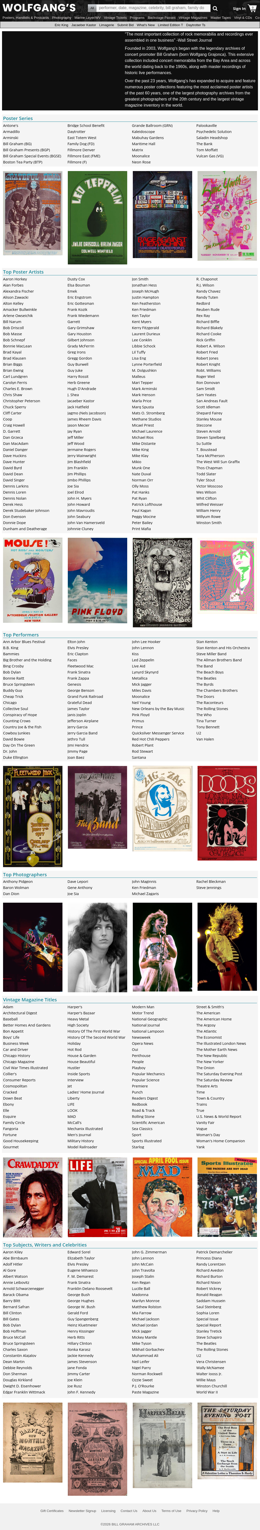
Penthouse (141, 1055)
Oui (135, 1049)
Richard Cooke (208, 333)
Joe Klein (75, 1379)
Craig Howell (14, 425)
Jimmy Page (78, 751)
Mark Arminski (144, 388)
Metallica (140, 678)
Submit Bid (125, 25)
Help (216, 1511)
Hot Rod (75, 1049)
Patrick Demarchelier (214, 1251)
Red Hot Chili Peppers (151, 739)
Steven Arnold (208, 431)
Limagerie (106, 25)
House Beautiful (81, 1061)
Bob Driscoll (13, 327)
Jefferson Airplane (83, 720)
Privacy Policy (196, 1511)
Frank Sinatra (79, 672)
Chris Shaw (12, 394)
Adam (8, 1006)
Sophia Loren (207, 1312)
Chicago (10, 702)
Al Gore (9, 1270)
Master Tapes (220, 18)
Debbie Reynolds (17, 1367)
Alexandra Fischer (18, 291)
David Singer (14, 479)
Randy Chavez (208, 291)
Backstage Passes (162, 18)
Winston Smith (209, 522)
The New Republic (211, 1055)
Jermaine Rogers (82, 449)
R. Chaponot (207, 278)
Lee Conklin (142, 339)
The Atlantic (206, 1031)
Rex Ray (203, 315)
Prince (137, 726)
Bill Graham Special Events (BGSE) (32, 155)
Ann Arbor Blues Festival (24, 641)
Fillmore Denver (81, 149)
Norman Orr (142, 479)
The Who (204, 714)
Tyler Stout (205, 479)
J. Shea (73, 394)
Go (215, 8)
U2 (198, 732)
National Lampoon (148, 1031)
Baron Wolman (16, 887)
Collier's (10, 1073)
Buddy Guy (12, 690)
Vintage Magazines (193, 18)
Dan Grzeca (13, 437)
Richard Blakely (209, 327)
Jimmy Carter (79, 1373)
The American (208, 1012)
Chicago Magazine (18, 1061)
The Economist (209, 1037)
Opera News (142, 1043)
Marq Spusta (143, 406)
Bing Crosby (13, 665)
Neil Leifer (141, 1361)
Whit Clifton (206, 498)
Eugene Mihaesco (83, 1270)
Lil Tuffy (138, 352)
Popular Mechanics (148, 1073)
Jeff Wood (76, 443)
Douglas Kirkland (17, 1379)
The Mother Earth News (216, 1049)
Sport (136, 1134)
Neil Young (141, 702)
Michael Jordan (145, 1324)
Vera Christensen (211, 1361)
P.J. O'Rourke (143, 1385)
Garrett (74, 321)
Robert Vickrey (208, 1288)
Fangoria (10, 1128)
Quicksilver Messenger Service (158, 732)
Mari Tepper (142, 382)
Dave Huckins (14, 455)
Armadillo (11, 131)
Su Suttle (204, 443)
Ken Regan (141, 1282)
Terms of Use (171, 1511)
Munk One (141, 467)
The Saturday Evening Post (219, 1073)
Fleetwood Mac (81, 665)
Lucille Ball (141, 1288)
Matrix (137, 149)
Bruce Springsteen (19, 684)
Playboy (138, 1067)
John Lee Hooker (146, 641)
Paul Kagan (141, 510)
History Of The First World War (94, 1031)
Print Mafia (141, 528)
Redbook (140, 1104)
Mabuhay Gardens (148, 137)
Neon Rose (141, 161)
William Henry (208, 510)
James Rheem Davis (84, 419)
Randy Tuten (207, 297)
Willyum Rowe (208, 516)
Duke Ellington (15, 757)
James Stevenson (82, 1361)
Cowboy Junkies (16, 732)
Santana (139, 757)
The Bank (204, 143)
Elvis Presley (78, 647)
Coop (7, 419)
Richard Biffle (207, 321)
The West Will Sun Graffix (218, 461)
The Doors (205, 696)
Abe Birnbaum (15, 1257)
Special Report (208, 1324)
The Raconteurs (209, 702)
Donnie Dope (14, 522)
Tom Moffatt (207, 149)
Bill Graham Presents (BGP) (26, 149)
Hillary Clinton (80, 1343)
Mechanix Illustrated (85, 1128)
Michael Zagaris (145, 893)
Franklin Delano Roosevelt (90, 1288)
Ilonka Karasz (79, 1349)
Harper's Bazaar (81, 1012)
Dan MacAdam (15, 443)
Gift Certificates (51, 1511)
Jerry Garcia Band (83, 732)
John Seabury (79, 516)
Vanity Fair (205, 1122)
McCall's (75, 1122)
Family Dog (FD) (81, 143)
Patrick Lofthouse (147, 504)
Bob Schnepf (14, 339)
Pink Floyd (141, 714)
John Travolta (143, 1270)
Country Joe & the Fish (22, 726)
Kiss (135, 653)
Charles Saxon (15, 1349)
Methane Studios (146, 419)
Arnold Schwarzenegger (23, 1288)
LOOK (72, 1110)
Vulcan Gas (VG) (209, 155)
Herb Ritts (76, 1337)
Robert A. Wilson (210, 345)
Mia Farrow (142, 1312)
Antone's (10, 125)
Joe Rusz (75, 1385)
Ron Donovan (208, 382)
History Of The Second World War (96, 1037)
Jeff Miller (76, 437)
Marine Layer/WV (87, 18)
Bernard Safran (16, 1306)
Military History (81, 1140)
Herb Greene (79, 382)
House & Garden (82, 1055)
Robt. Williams (208, 370)
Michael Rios (143, 437)
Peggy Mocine (144, 516)
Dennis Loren (14, 492)
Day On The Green (19, 745)
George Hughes (81, 1300)
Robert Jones (207, 358)
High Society (78, 1025)
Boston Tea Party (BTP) (22, 161)
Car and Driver (15, 1049)
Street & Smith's (210, 1006)
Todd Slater (206, 473)
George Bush (79, 1294)
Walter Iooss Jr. (209, 1373)
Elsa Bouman (79, 285)
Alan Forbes (13, 285)
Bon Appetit (13, 1031)
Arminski (10, 137)
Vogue (201, 1128)
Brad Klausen (14, 358)
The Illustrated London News (221, 1043)
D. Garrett (11, 431)
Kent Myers (142, 321)
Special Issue (207, 1318)
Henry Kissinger (81, 1331)
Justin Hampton (145, 297)
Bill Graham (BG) (17, 143)
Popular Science (145, 1079)
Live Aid (138, 665)
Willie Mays (206, 1379)
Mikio (136, 461)
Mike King (140, 449)
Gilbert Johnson (81, 339)
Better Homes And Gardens (27, 1025)
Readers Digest (145, 1098)
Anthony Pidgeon (18, 881)
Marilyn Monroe (146, 1300)
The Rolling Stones (212, 708)
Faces (72, 659)
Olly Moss (140, 486)
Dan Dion (11, 893)
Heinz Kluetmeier (82, 1324)
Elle (6, 1110)
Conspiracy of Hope (20, 714)
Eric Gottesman (81, 303)
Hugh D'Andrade (82, 388)
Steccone (204, 425)
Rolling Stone (143, 1116)
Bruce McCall (14, 1337)
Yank (200, 1146)
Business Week (16, 1043)
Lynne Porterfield (147, 364)
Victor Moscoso (209, 486)
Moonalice (141, 155)
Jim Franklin (78, 467)
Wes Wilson (206, 492)
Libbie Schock (144, 345)
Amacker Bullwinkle (20, 309)
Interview (76, 1079)
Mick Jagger (142, 684)
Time (200, 1092)
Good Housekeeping (20, 1140)
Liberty (73, 1098)
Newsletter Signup (82, 1511)
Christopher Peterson (21, 400)
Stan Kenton (206, 641)
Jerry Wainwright (82, 455)
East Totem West (82, 137)
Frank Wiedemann (83, 315)
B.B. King (10, 647)
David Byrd (12, 467)
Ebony (8, 1104)
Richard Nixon (208, 1282)
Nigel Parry (141, 1367)
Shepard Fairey (209, 412)
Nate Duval (141, 473)
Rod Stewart (142, 751)
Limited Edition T (170, 25)
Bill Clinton (12, 1312)
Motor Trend (143, 1012)
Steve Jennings (208, 887)
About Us (149, 1511)
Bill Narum (12, 321)
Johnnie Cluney (80, 528)
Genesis (74, 684)
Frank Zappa (78, 678)
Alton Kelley (13, 303)
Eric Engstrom (79, 297)
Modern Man (143, 1006)
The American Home (214, 1018)
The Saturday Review (214, 1079)
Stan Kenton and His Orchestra (223, 647)
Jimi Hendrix (78, 745)
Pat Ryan (139, 498)
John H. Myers (80, 498)
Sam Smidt (205, 388)
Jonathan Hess (144, 285)
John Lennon (143, 647)
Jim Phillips (77, 473)
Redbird (203, 303)
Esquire (9, 1116)
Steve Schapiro (209, 1337)
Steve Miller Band (211, 653)
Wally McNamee (210, 1367)
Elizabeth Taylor (81, 1257)
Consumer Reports (19, 1079)
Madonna (140, 1294)
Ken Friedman (144, 309)
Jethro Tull (76, 739)
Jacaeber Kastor (83, 25)
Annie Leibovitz (16, 1282)
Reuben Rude (208, 309)
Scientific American (148, 1122)
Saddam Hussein (210, 1300)
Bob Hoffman (14, 1331)
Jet (70, 1085)
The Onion (205, 1067)
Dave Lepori (78, 881)
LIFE (71, 1104)
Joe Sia (73, 486)
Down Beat (12, 1098)
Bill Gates (11, 1318)
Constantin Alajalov (19, 1355)
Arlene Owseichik (18, 315)
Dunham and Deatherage (25, 528)
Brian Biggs (12, 364)
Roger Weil (205, 376)
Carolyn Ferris (15, 382)
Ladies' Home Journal (86, 1092)
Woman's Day (208, 1134)
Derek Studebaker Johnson (26, 510)
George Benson (81, 690)
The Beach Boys (209, 672)
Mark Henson (143, 394)
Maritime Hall (143, 143)
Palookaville (206, 125)
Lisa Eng (139, 358)
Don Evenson (14, 516)
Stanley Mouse (209, 419)
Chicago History (16, 1055)
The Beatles (206, 678)
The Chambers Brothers (217, 690)
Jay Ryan (75, 431)
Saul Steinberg (208, 1306)
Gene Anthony (80, 887)
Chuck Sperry (14, 406)
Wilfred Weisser (209, 504)
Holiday (74, 1043)
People (138, 1061)
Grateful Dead (80, 702)
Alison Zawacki (15, 297)
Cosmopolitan (15, 1085)
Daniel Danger (15, 449)
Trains (201, 1104)
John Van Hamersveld (86, 522)
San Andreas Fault (212, 400)
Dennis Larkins (16, 486)
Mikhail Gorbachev (148, 1349)
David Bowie (13, 739)
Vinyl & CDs (243, 18)
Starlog (138, 1146)
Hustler (74, 1067)
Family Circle (14, 1122)
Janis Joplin (77, 714)
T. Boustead (206, 449)
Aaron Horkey (15, 278)
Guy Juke (75, 370)
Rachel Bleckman (211, 881)
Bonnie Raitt (13, 678)
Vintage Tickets (115, 18)
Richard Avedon (209, 1270)
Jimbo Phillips (79, 479)
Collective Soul (15, 708)
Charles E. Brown (17, 388)
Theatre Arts (207, 1085)
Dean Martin (14, 1361)
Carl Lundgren (15, 376)
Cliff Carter (12, 412)
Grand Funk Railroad (85, 696)
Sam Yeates (206, 394)
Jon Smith (140, 278)
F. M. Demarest (81, 1276)
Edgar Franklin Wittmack (24, 1391)
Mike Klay (140, 455)
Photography (61, 18)
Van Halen (205, 739)
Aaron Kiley (13, 1251)
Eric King (61, 25)
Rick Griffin (205, 339)
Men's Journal (79, 1134)
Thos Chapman (209, 467)
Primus (138, 720)
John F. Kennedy (81, 1391)
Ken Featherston (146, 303)
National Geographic (150, 1018)
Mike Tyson (142, 1343)
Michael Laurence (147, 431)
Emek (72, 291)
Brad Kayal (12, 352)
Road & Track (143, 1110)
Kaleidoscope (143, 131)
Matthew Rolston (146, 1306)
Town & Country (210, 1098)
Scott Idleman (208, 406)
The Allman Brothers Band (219, 659)
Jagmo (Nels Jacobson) (87, 412)
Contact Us (129, 1511)
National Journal (146, 1025)
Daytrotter (77, 131)
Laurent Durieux (146, 333)
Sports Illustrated (147, 1140)
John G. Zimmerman (149, 1251)
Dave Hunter (14, 461)
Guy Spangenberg (83, 1318)
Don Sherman (15, 1373)
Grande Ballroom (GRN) (152, 125)
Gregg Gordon (80, 358)
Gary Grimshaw (81, 327)
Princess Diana (209, 1257)
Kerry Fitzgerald (145, 327)
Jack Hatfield (78, 406)
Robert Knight (208, 364)
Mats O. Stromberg (148, 412)
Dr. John (10, 751)
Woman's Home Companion (220, 1140)
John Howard (79, 504)
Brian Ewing (13, 370)
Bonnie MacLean (17, 345)
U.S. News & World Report (218, 1116)
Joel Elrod (76, 492)
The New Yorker (210, 1061)
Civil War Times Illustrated (25, 1067)
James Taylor (79, 708)
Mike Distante (144, 443)
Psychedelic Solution (214, 131)
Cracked (10, 1092)
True (200, 1110)
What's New (146, 25)
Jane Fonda (77, 1367)
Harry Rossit (78, 376)
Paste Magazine (145, 1391)
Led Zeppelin (143, 659)
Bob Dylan (12, 672)
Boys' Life (11, 1037)
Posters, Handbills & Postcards (26, 18)
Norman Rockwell (147, 1373)
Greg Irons (77, 352)
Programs (137, 18)
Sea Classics (142, 1128)
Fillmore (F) (77, 161)
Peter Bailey (142, 522)
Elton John (76, 641)
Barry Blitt (11, 1300)
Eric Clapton (78, 653)
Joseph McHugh (145, 291)
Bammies (11, 653)
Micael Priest (143, 425)
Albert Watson (15, 1276)
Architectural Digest (20, 1012)
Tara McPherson (210, 455)
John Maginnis (144, 881)
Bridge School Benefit (86, 125)
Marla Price (142, 400)
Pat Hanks (141, 492)
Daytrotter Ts (195, 25)
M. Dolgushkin (144, 370)
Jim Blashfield (79, 461)
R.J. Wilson (205, 285)
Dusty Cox (76, 278)
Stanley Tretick (208, 1331)
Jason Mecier (79, 425)
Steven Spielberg (210, 437)
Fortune (10, 1134)
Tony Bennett (207, 726)
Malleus (138, 376)
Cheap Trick (13, 696)
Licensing (108, 1511)
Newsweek (141, 1037)
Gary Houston (80, 333)
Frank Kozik (77, 309)
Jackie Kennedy (80, 1355)
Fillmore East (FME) (84, 155)
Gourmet (11, 1146)
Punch (137, 1092)
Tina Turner (206, 720)
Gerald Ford (78, 1312)
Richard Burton (209, 1276)
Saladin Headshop (212, 137)
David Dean (13, 473)
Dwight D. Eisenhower (22, 1385)
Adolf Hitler (13, 1264)
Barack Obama (16, 1294)
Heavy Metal (78, 1018)
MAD (72, 1116)
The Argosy (205, 1025)
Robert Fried (207, 352)
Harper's (75, 1006)
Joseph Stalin (143, 1276)
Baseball (10, 1018)
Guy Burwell (78, 364)
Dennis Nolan (14, 498)
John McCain (143, 1264)
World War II (207, 1391)
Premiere (140, 1085)
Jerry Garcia (78, 726)
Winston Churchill (211, 1385)
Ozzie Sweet (142, 1379)
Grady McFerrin (81, 345)
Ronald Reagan (209, 1294)
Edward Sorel (79, 1251)
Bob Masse (12, 333)
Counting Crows (16, 720)
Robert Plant (143, 745)
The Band (204, 665)
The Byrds (205, 684)
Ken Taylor (141, 315)
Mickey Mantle (144, 1337)
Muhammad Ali (145, 1355)
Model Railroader (82, 1146)
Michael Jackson (145, 1318)
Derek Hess (13, 504)
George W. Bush (81, 1306)
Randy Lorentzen (210, 1264)
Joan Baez (76, 757)
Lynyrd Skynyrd (145, 672)
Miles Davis (141, 690)
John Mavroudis (81, 510)
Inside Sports (79, 1073)
